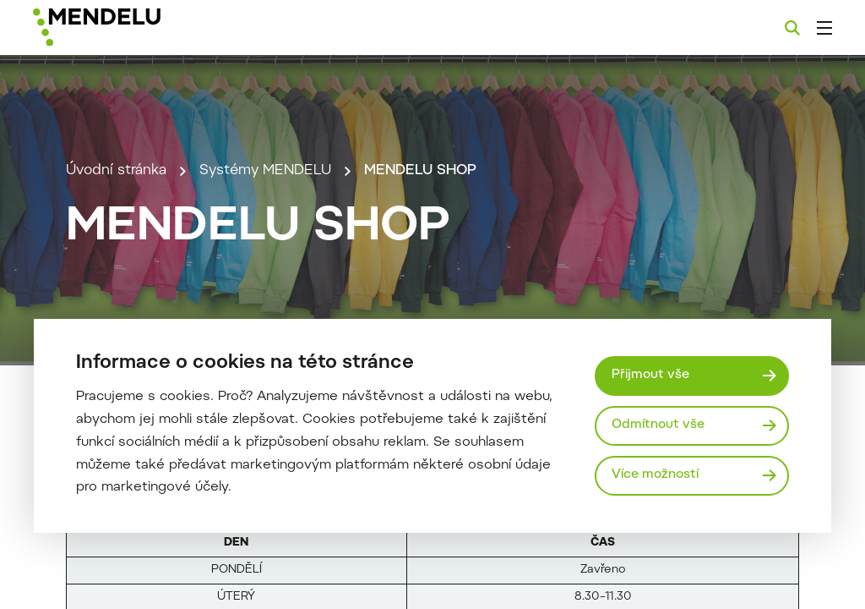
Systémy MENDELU (265, 171)
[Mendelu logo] (125, 27)
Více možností (655, 475)
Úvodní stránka (116, 171)
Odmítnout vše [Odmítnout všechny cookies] (658, 425)
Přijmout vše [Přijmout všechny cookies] (650, 375)
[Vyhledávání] (792, 28)
